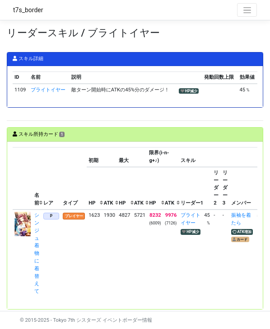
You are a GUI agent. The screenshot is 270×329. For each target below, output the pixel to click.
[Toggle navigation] (247, 10)
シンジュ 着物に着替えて (36, 253)
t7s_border (28, 10)
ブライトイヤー (48, 90)
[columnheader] (23, 178)
